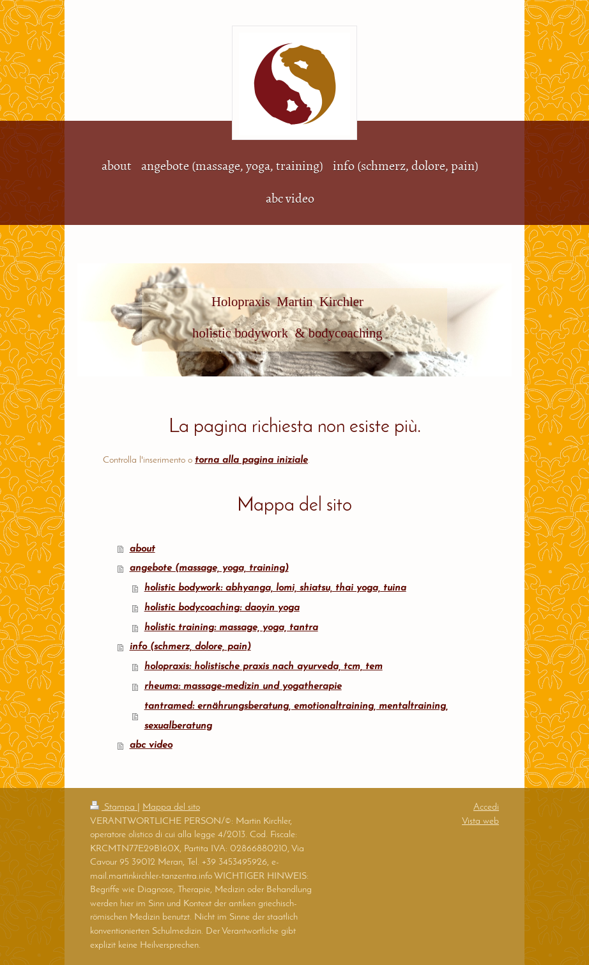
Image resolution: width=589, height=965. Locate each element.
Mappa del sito (171, 807)
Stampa (113, 807)
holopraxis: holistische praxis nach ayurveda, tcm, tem (263, 666)
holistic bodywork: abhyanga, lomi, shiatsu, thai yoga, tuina (275, 588)
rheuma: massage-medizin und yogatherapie (243, 686)
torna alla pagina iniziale (251, 460)
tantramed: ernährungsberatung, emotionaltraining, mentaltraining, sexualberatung (296, 716)
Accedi (486, 807)
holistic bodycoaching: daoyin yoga (222, 608)
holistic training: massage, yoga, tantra (231, 627)
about (142, 549)
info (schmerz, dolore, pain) (190, 647)
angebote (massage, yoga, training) (209, 568)
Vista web (480, 821)
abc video (151, 745)
